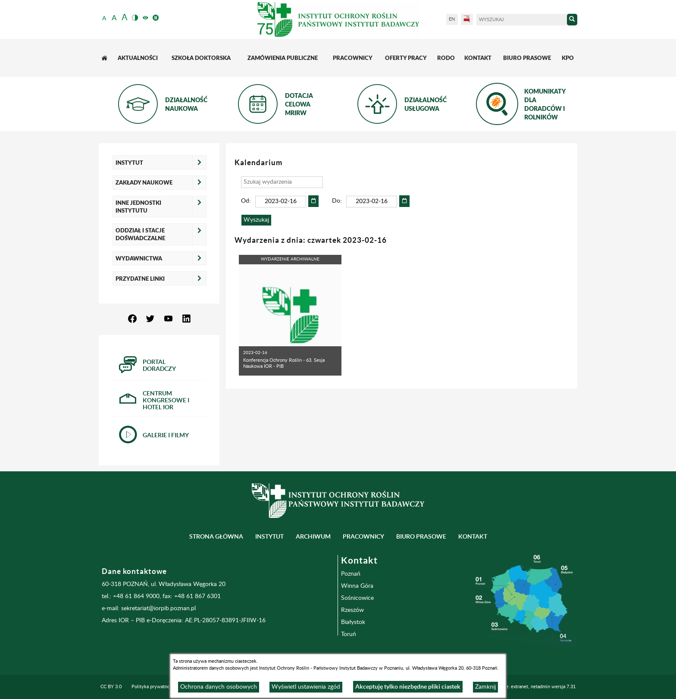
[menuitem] (105, 58)
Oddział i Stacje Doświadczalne (140, 234)
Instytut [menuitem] (269, 536)
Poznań (350, 574)
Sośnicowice (357, 598)
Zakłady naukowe (144, 182)
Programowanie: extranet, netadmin (526, 686)
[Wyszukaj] (521, 19)
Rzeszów (352, 610)
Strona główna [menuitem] (216, 536)
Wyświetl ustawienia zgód (306, 687)
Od (245, 201)
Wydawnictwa (139, 258)
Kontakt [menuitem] (472, 536)
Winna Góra (357, 586)
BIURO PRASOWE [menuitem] (421, 536)
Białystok (353, 622)
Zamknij (485, 687)
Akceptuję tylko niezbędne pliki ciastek (407, 686)
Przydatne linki (140, 278)
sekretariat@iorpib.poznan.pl (158, 608)
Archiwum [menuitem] (313, 536)
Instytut (129, 162)
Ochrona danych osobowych (218, 687)
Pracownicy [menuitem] (363, 536)
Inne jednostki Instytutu (138, 206)
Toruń (348, 634)
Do (336, 201)
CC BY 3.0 (111, 686)
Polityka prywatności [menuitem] (153, 686)
